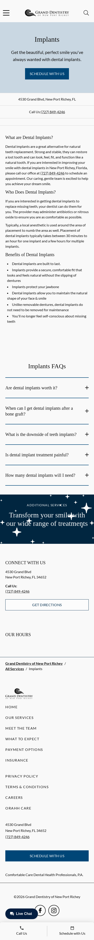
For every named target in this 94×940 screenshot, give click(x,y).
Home (11, 707)
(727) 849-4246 (53, 112)
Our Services (19, 717)
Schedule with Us (47, 73)
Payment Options (24, 749)
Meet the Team (21, 728)
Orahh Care (18, 808)
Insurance (16, 760)
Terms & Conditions (27, 787)
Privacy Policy (21, 776)
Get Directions (47, 605)
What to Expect (22, 739)
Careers (14, 797)
